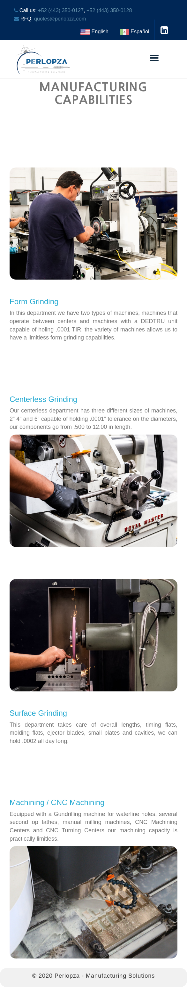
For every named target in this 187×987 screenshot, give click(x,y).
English (94, 31)
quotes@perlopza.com (60, 18)
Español (134, 31)
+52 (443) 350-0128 (109, 10)
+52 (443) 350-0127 (61, 10)
